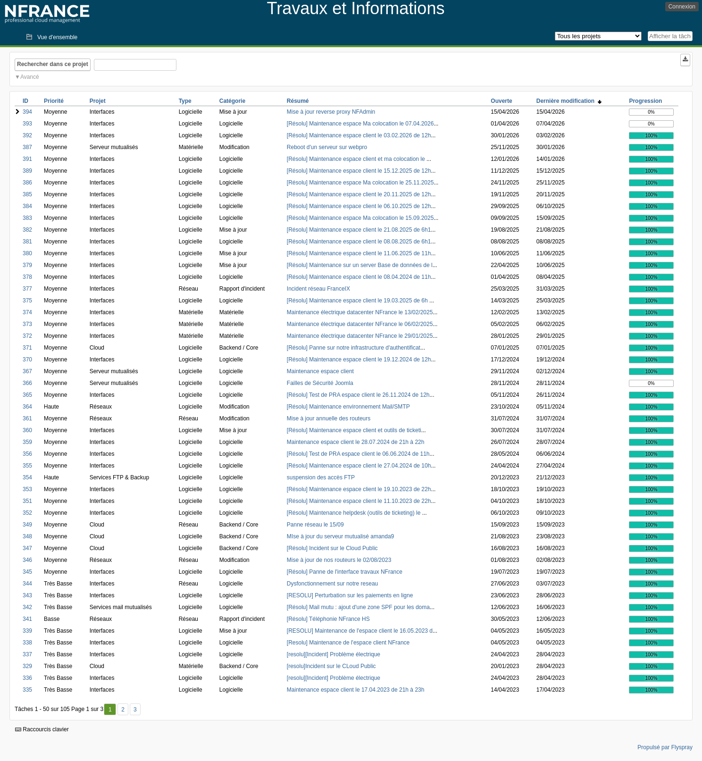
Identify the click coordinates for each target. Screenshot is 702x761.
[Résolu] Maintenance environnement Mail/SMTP (348, 406)
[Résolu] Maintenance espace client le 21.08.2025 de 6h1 (359, 229)
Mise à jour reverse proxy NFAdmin (331, 112)
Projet (98, 101)
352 (27, 513)
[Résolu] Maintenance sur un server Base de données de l (360, 265)
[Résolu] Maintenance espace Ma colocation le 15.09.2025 (360, 218)
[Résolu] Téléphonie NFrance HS (328, 619)
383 (27, 218)
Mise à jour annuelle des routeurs (328, 418)
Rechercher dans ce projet (52, 64)
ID (25, 101)
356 (27, 454)
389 (27, 170)
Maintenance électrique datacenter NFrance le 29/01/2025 (360, 336)
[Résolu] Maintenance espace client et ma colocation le (356, 159)
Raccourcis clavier (42, 729)
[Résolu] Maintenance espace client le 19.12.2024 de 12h (359, 359)
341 (27, 619)
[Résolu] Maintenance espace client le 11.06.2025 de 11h (359, 253)
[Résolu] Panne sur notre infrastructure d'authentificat (353, 347)
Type (185, 101)
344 (27, 583)
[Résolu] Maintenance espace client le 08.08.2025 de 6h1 (359, 241)
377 (27, 288)
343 (27, 595)
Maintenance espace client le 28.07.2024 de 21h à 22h (356, 442)
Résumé (298, 101)
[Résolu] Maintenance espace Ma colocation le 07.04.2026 (360, 123)
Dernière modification (569, 101)
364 (27, 406)
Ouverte (501, 101)
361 (27, 418)
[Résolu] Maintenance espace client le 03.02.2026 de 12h (359, 135)
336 (27, 678)
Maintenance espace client (320, 371)
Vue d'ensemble (57, 37)
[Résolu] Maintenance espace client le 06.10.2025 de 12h (359, 206)
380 (27, 253)
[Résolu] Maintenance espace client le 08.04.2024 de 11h (359, 277)
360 (27, 430)
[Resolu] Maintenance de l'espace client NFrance (348, 642)
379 (27, 265)
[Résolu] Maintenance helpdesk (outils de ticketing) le (354, 513)
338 (27, 642)
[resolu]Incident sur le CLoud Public (331, 666)
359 (27, 442)
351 (27, 501)
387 (27, 147)
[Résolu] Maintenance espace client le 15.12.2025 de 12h (359, 170)
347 (27, 548)
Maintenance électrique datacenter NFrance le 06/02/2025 (360, 324)
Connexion (682, 6)
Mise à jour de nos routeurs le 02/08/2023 (339, 560)
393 (27, 123)
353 (27, 489)
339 (27, 630)
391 (27, 159)
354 (27, 477)
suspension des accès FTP (321, 477)
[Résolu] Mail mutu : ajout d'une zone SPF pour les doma (358, 607)
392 (27, 135)
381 (27, 241)
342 (27, 607)
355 (27, 465)
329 (27, 666)
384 (27, 206)
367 (27, 371)
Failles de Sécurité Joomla (320, 383)
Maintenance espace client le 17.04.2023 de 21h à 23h (356, 689)
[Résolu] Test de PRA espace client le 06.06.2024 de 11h (358, 454)
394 (27, 112)
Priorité (54, 101)
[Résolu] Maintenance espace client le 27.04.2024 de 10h (359, 465)
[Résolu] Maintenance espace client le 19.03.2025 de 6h (358, 300)
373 (27, 324)
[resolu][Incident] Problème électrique (333, 654)
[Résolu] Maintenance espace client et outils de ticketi (354, 430)
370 (27, 359)
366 (27, 383)
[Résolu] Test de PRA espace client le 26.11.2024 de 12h (358, 395)
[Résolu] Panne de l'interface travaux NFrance (344, 572)
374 (27, 312)
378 (27, 277)
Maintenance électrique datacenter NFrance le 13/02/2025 (360, 312)
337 (27, 654)
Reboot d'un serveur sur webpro (327, 147)
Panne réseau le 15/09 (315, 524)
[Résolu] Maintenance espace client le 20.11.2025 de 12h (359, 194)
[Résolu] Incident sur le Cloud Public (332, 548)
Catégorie (232, 101)
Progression (645, 101)
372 (27, 336)
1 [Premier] (110, 709)
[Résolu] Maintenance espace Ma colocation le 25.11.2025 (360, 182)
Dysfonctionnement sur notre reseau (332, 583)
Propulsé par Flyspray (665, 747)
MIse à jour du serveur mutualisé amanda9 (340, 536)
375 (27, 300)
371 (27, 347)
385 (27, 194)
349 (27, 524)
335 (27, 689)
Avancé (29, 77)
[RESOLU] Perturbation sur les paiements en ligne (350, 595)
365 (27, 395)
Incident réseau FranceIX (318, 288)
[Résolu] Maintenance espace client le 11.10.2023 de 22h (359, 501)
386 (27, 182)
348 (27, 536)
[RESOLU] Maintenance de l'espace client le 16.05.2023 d (360, 630)
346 (27, 560)
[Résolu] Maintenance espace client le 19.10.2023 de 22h (359, 489)
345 (27, 572)
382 (27, 229)
